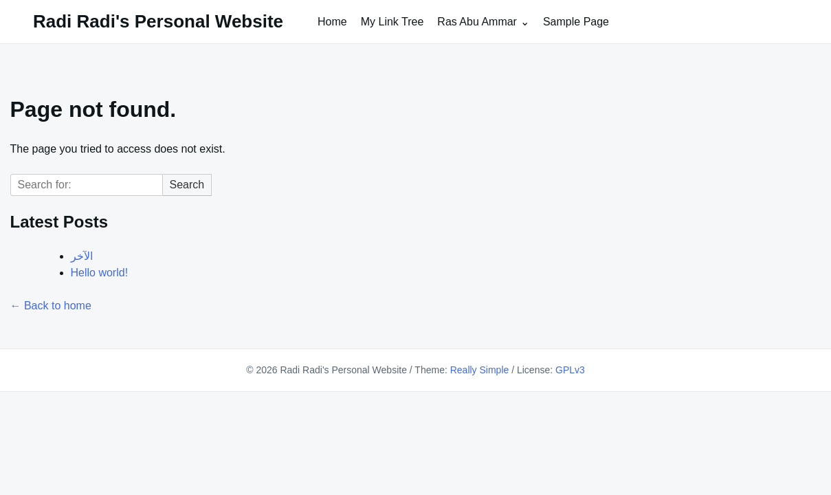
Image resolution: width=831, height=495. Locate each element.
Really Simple (479, 369)
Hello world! (100, 272)
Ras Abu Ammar (477, 22)
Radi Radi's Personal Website (158, 21)
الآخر (82, 256)
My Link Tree (392, 22)
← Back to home (50, 305)
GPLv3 (570, 369)
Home (332, 22)
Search (187, 184)
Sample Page (576, 22)
